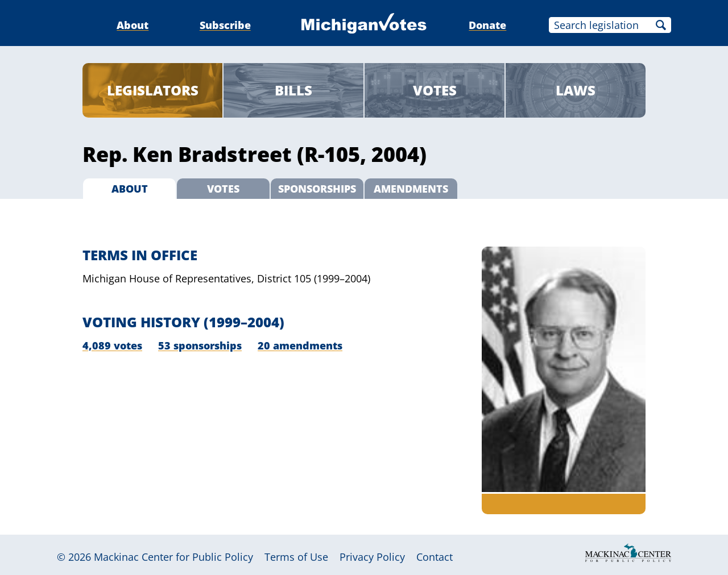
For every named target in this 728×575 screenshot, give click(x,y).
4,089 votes (112, 345)
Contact (434, 557)
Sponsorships (317, 188)
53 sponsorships (200, 345)
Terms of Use (296, 557)
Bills (293, 90)
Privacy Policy (372, 557)
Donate (487, 25)
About (132, 25)
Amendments (411, 188)
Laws (575, 90)
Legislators (152, 90)
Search (661, 25)
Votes (435, 90)
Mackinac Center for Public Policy (173, 557)
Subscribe (225, 25)
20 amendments (300, 345)
